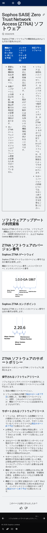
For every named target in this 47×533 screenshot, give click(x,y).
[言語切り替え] (19, 3)
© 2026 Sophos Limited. (11, 525)
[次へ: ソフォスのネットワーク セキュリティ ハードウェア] (26, 518)
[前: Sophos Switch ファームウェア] (3, 518)
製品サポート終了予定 (16, 489)
